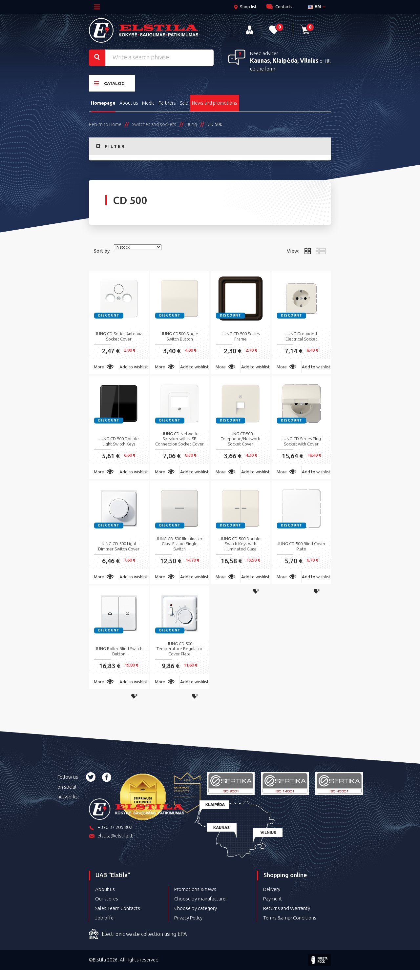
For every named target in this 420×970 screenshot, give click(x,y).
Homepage (103, 103)
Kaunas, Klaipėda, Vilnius (284, 60)
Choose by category (195, 908)
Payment (272, 898)
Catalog (109, 83)
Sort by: (102, 251)
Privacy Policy (188, 917)
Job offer (105, 917)
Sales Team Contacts (117, 908)
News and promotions (214, 103)
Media (148, 103)
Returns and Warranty (286, 908)
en (314, 6)
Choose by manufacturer (200, 898)
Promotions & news (195, 889)
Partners (167, 103)
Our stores (106, 898)
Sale (184, 103)
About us (128, 103)
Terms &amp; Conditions (289, 917)
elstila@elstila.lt (111, 836)
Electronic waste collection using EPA (138, 934)
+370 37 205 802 (110, 827)
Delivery (271, 889)
